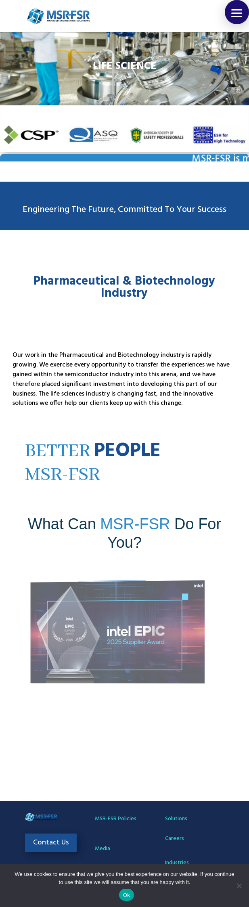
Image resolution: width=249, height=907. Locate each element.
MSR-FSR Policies (115, 818)
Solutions (176, 818)
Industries (177, 862)
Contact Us (51, 842)
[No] (239, 886)
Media (102, 848)
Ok (126, 895)
